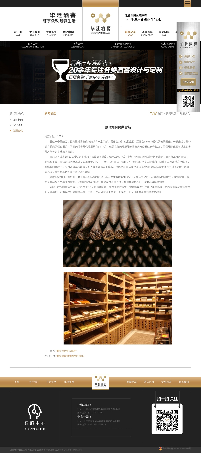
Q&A (164, 33)
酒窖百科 (149, 381)
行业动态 (18, 125)
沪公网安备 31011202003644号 (175, 448)
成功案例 (69, 381)
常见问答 (166, 381)
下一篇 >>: (61, 350)
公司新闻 (18, 119)
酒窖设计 (78, 45)
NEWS (130, 33)
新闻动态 (171, 113)
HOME (18, 33)
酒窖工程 (33, 45)
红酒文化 (18, 130)
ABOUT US (34, 33)
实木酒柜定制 (168, 45)
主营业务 (52, 381)
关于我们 (34, 381)
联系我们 (184, 381)
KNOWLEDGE (147, 33)
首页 (156, 114)
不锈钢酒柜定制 (123, 45)
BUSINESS (51, 33)
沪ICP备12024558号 (73, 449)
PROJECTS (68, 33)
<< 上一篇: (64, 355)
